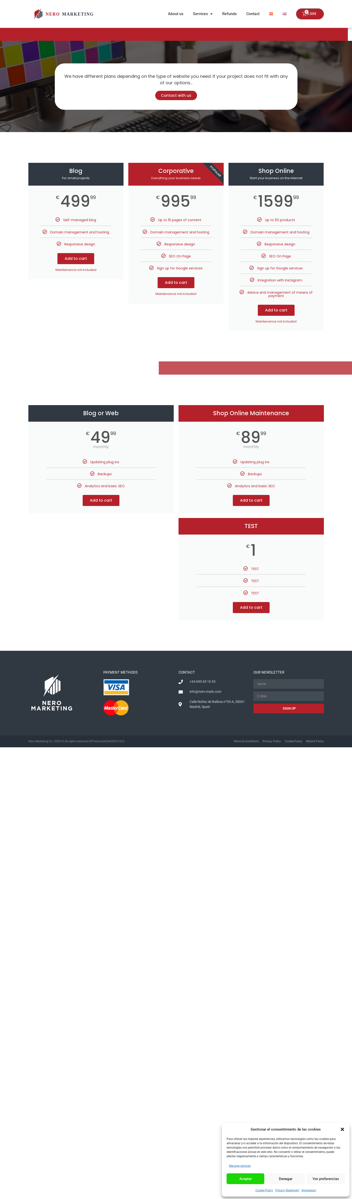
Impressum (309, 1190)
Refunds (229, 14)
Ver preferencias (326, 1179)
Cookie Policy (264, 1190)
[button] (342, 1129)
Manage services (240, 1166)
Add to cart (76, 258)
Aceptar (245, 1179)
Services (203, 14)
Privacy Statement (287, 1190)
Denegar (285, 1179)
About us (175, 14)
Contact (252, 14)
